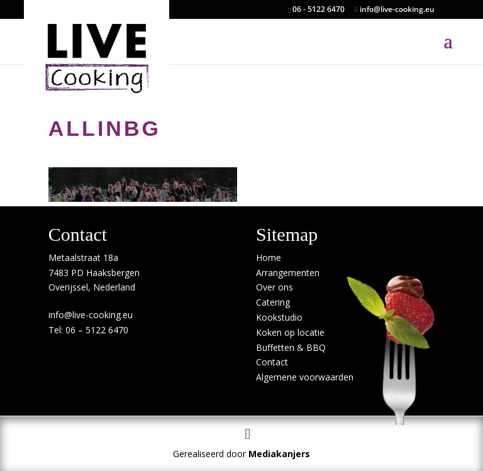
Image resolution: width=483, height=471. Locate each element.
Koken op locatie (290, 332)
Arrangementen (287, 273)
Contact (272, 362)
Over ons (274, 287)
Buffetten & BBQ (291, 347)
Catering (273, 302)
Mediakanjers (279, 454)
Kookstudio (279, 317)
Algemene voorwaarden (304, 377)
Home (268, 257)
